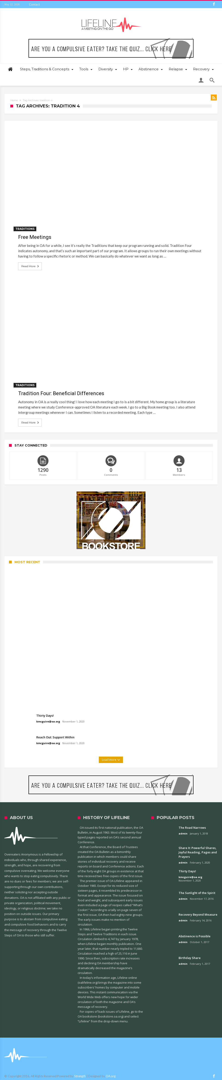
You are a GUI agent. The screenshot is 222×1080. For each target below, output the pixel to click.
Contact (34, 4)
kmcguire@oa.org (48, 721)
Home (14, 100)
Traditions (24, 229)
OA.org (111, 1076)
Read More (30, 266)
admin (183, 833)
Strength (80, 1076)
